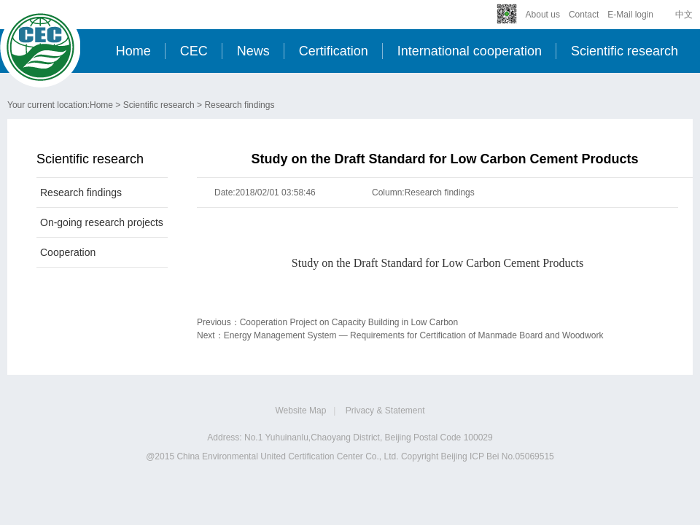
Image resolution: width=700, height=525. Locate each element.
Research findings (239, 105)
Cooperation (68, 252)
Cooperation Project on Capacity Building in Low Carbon (349, 322)
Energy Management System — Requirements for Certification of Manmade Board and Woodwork (414, 335)
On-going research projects (101, 222)
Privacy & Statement (385, 410)
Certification (333, 51)
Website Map (301, 410)
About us (543, 14)
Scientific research (624, 51)
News (253, 51)
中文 (684, 14)
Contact (584, 14)
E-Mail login (630, 14)
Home (133, 51)
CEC (194, 51)
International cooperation (469, 51)
